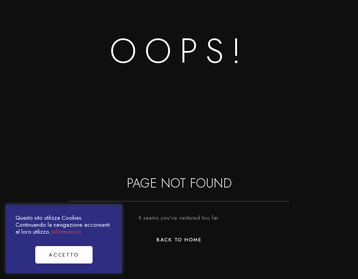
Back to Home (179, 239)
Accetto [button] (64, 254)
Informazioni (66, 231)
